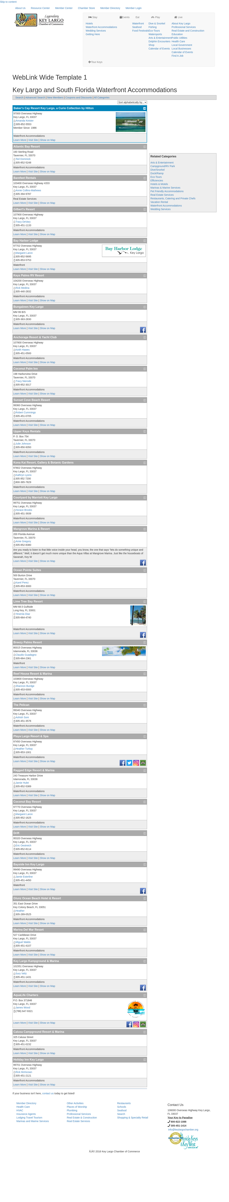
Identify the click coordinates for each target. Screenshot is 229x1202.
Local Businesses (172, 39)
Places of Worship (77, 1155)
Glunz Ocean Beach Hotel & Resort (37, 947)
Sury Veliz (20, 1022)
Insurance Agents (26, 1162)
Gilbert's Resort (24, 258)
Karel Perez (21, 631)
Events (116, 8)
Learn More (19, 188)
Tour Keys (205, 8)
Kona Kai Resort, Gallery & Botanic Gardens (43, 511)
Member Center (63, 56)
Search (19, 146)
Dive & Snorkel (148, 14)
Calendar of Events (150, 39)
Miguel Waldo (22, 990)
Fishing (144, 18)
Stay (83, 8)
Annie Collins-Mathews (27, 239)
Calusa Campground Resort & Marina (38, 1080)
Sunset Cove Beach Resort (31, 448)
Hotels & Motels (159, 232)
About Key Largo (172, 14)
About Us (20, 56)
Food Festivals (131, 21)
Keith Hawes (21, 398)
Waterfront (129, 14)
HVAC (19, 1159)
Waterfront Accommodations (92, 18)
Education (168, 25)
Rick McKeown (22, 1120)
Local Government (173, 36)
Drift (16, 881)
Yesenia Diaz (21, 662)
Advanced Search (35, 146)
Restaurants (124, 1152)
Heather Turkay (23, 797)
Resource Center (40, 56)
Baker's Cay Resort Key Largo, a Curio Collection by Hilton (54, 156)
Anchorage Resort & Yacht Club (35, 386)
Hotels (80, 14)
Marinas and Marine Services (32, 1169)
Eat (128, 8)
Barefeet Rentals (24, 226)
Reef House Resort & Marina (32, 722)
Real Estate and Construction (179, 21)
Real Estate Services (162, 243)
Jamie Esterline (23, 925)
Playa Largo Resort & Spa (30, 785)
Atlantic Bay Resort (26, 195)
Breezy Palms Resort (27, 691)
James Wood (21, 1056)
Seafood (128, 18)
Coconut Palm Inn (25, 417)
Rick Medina (21, 336)
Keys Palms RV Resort (28, 324)
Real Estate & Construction (82, 1166)
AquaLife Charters (25, 1043)
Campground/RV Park (162, 214)
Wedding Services (87, 21)
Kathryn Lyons (22, 523)
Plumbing (72, 1159)
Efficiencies (156, 229)
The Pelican (21, 753)
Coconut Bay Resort (27, 850)
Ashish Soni (21, 766)
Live (169, 8)
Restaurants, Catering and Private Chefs (172, 247)
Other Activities (75, 1152)
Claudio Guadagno (24, 703)
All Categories (101, 146)
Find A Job (168, 46)
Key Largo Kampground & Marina (36, 1009)
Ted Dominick (22, 207)
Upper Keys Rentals (26, 480)
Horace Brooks (22, 558)
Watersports (146, 25)
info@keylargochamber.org (183, 1178)
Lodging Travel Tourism (29, 1166)
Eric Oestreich (22, 894)
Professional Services (175, 18)
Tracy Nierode (22, 429)
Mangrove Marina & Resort (31, 577)
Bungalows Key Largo (28, 355)
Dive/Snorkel (157, 218)
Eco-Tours (145, 21)
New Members (55, 146)
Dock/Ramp (157, 222)
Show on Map (47, 188)
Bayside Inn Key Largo (28, 913)
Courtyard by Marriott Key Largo (35, 546)
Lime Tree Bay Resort (28, 650)
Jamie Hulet (21, 831)
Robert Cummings (24, 461)
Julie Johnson (22, 492)
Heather (19, 959)
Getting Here (84, 25)
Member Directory (110, 56)
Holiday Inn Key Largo (28, 1108)
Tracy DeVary (22, 270)
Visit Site (33, 188)
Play (146, 8)
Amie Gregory (22, 590)
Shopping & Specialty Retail (132, 1166)
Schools (121, 1155)
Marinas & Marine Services (165, 236)
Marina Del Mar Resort (28, 978)
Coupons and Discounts (78, 146)
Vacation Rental (159, 250)
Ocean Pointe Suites (27, 618)
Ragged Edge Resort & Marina (33, 819)
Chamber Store (86, 56)
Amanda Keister (23, 169)
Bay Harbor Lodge (25, 289)
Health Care (169, 32)
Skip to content (8, 1)
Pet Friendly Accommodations (167, 240)
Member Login (134, 56)
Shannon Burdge (23, 734)
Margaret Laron (23, 301)
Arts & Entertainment (151, 28)
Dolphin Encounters (150, 32)
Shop (142, 36)
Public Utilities (170, 28)
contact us (48, 1142)
